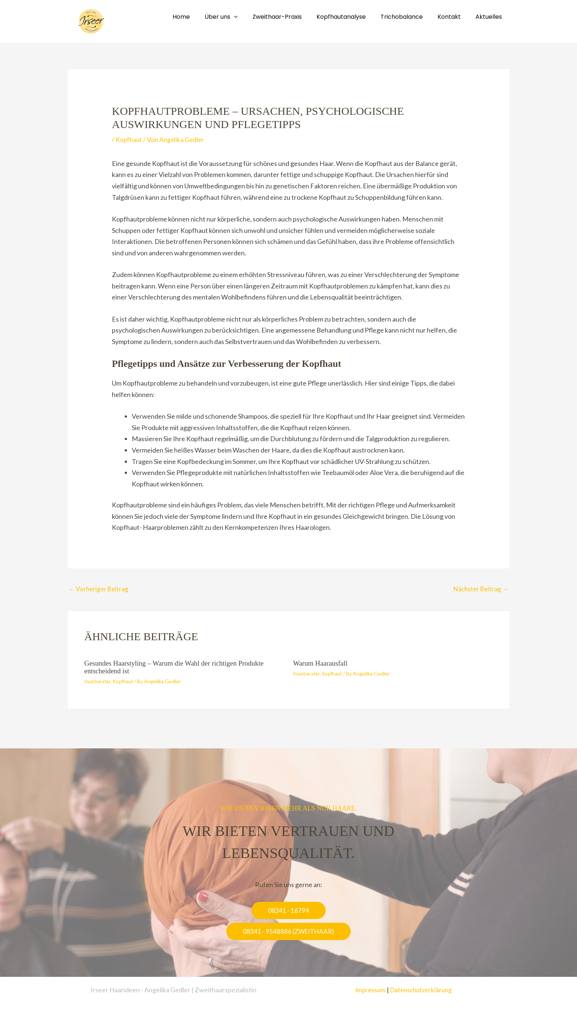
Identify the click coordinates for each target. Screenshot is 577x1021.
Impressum (369, 990)
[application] (250, 17)
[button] (288, 910)
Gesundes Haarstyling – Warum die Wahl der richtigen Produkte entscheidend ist (178, 667)
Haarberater (98, 681)
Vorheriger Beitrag (99, 589)
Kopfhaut (129, 139)
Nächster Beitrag (480, 589)
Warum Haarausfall (322, 664)
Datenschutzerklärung (421, 990)
